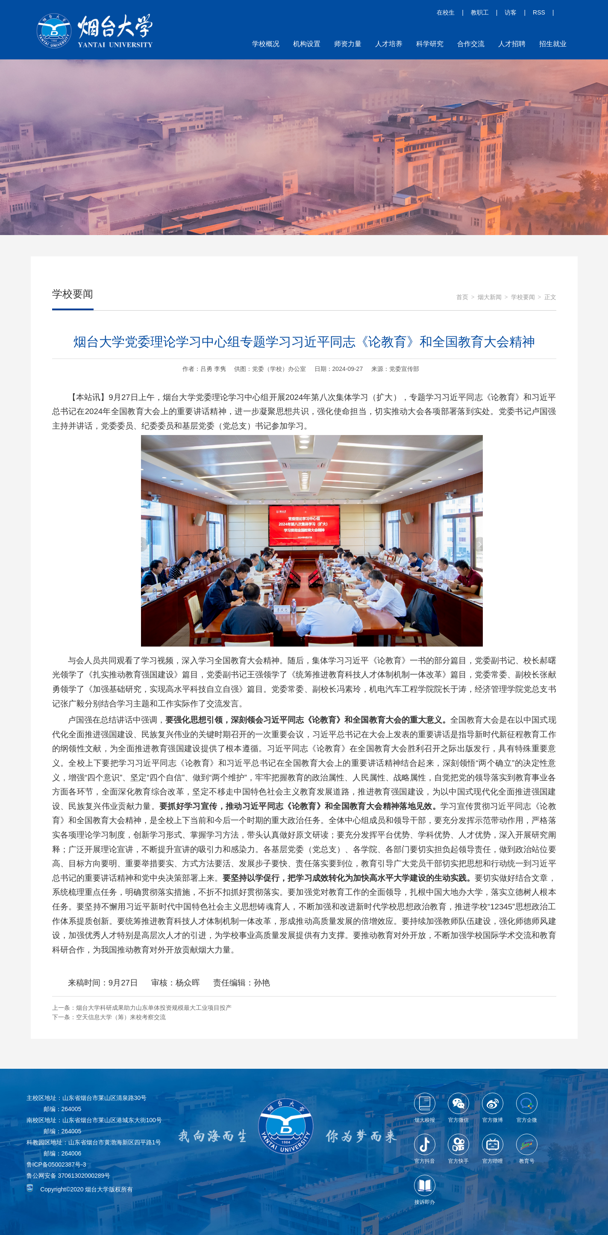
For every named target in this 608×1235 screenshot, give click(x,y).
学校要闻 (523, 297)
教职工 (480, 12)
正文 (550, 297)
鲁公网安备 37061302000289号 (68, 1175)
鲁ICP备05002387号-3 (56, 1164)
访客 (511, 12)
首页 (462, 297)
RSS (539, 12)
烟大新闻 (490, 297)
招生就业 (553, 43)
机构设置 (306, 43)
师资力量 (347, 43)
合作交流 (471, 43)
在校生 (446, 12)
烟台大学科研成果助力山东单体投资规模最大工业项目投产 (154, 1007)
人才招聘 (512, 43)
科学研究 (430, 43)
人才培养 (388, 43)
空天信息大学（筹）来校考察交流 (121, 1017)
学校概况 (265, 43)
